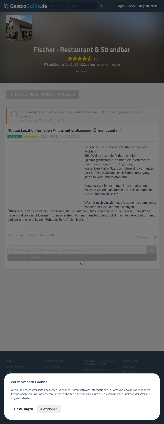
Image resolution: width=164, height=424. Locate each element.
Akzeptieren (48, 409)
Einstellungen (23, 409)
